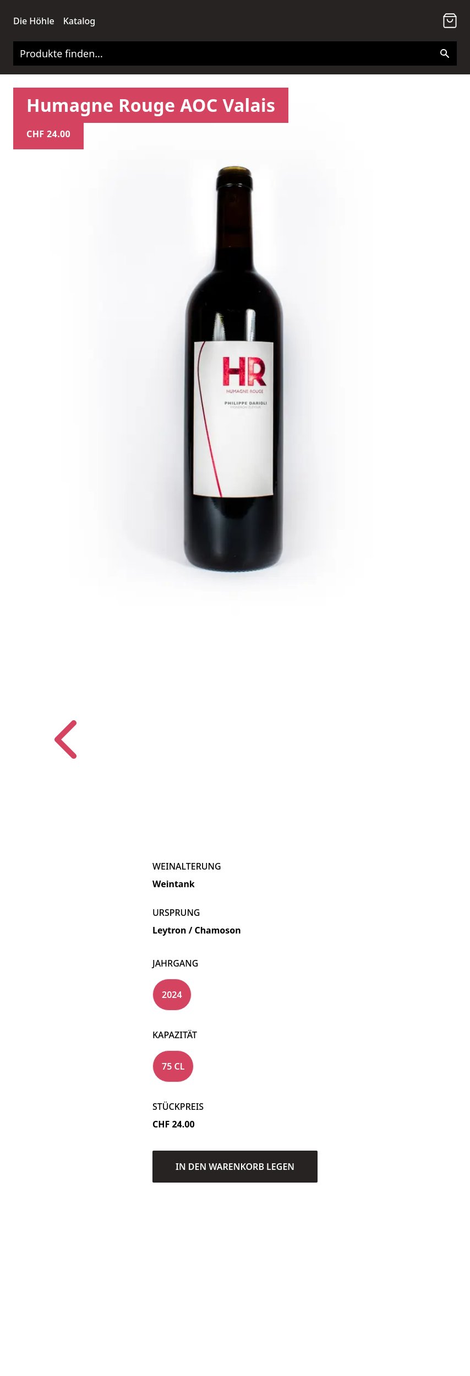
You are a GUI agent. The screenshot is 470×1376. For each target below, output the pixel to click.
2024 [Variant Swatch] (172, 995)
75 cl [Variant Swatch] (173, 1066)
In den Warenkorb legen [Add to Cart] (235, 1167)
